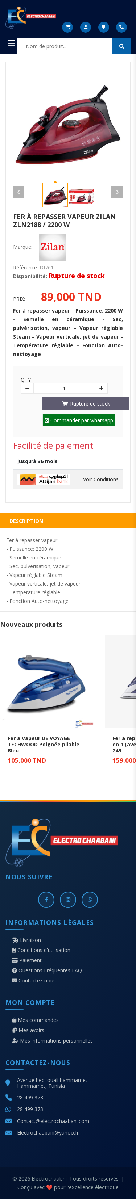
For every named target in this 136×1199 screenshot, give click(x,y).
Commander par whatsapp (79, 420)
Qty (26, 380)
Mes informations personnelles (52, 1041)
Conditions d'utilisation (41, 950)
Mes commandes (35, 1020)
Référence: (25, 268)
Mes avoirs (28, 1030)
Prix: (19, 299)
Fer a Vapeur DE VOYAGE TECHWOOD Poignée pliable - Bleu (45, 744)
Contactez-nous (34, 981)
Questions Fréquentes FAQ (47, 970)
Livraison (26, 940)
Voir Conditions (101, 479)
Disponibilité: (30, 276)
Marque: (22, 247)
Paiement (27, 960)
